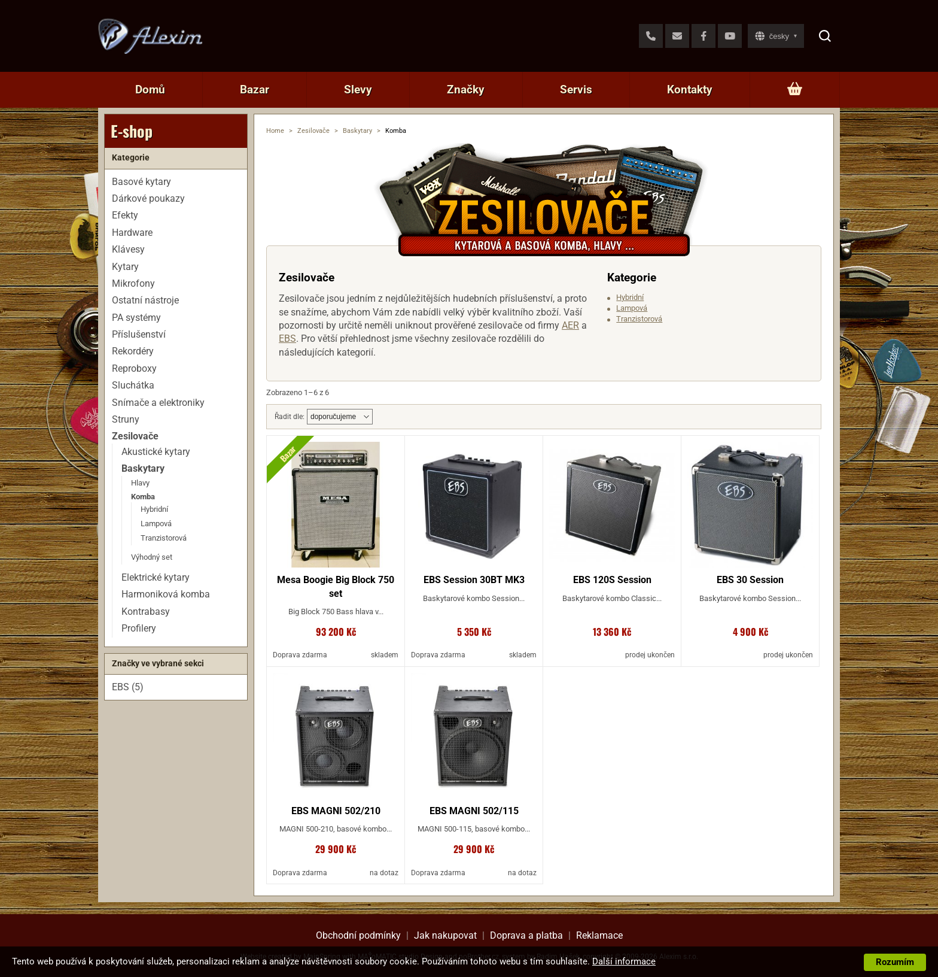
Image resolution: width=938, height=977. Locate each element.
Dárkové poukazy (148, 198)
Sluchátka (133, 385)
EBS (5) (128, 687)
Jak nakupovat (445, 935)
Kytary (125, 266)
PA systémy (136, 317)
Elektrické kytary (155, 577)
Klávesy (128, 249)
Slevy (358, 89)
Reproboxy (134, 368)
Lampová (631, 308)
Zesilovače (313, 131)
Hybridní (630, 297)
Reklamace (599, 935)
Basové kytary (141, 181)
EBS (287, 338)
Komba (143, 496)
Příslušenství (139, 334)
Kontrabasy (145, 611)
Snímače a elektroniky (158, 402)
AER (570, 325)
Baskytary (357, 131)
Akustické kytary (155, 451)
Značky (466, 89)
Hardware (132, 232)
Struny (125, 419)
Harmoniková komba (165, 594)
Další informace (624, 961)
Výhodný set (151, 557)
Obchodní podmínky (358, 935)
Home (275, 131)
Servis (576, 89)
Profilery (138, 628)
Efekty (125, 215)
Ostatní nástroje (145, 300)
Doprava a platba (526, 935)
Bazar (254, 89)
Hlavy (140, 482)
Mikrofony (133, 283)
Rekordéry (133, 351)
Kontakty (689, 89)
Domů (150, 89)
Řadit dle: (289, 416)
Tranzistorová (639, 318)
